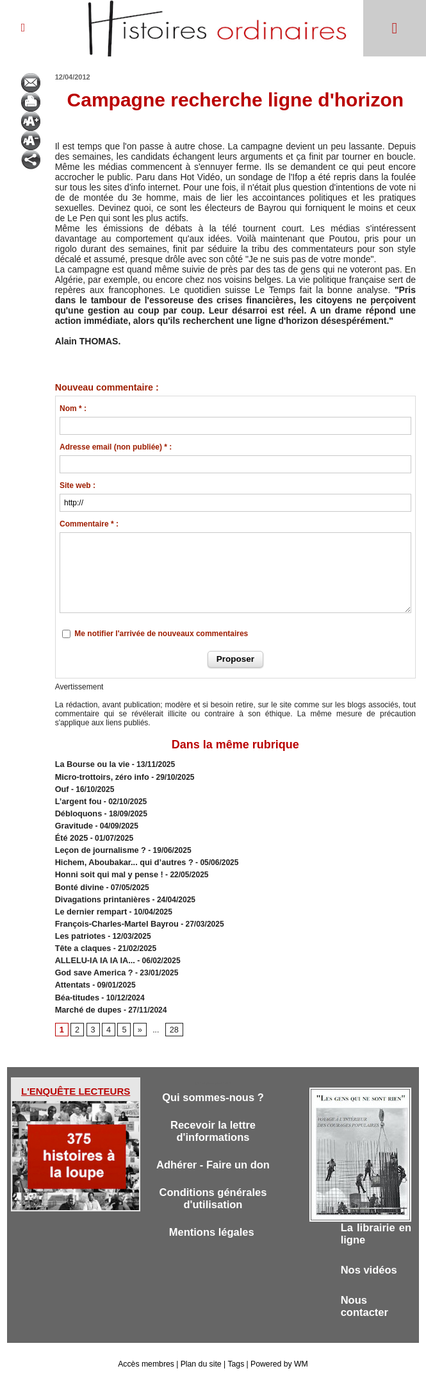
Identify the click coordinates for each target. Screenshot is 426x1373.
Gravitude (73, 821)
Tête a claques (81, 936)
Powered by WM (278, 1352)
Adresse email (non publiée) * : (116, 446)
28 (172, 1014)
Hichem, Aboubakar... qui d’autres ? (120, 856)
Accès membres (147, 1352)
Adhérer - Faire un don (212, 1152)
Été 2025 (70, 833)
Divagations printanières (100, 890)
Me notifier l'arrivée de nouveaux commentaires (161, 633)
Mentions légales (213, 1221)
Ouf (62, 786)
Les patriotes (79, 925)
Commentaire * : (89, 523)
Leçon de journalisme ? (98, 844)
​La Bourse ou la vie (90, 763)
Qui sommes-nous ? (213, 1083)
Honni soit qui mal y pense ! (106, 867)
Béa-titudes (76, 983)
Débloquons (77, 809)
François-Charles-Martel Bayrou (113, 913)
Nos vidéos (370, 1257)
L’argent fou (77, 798)
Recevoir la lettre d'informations (213, 1117)
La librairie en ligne (376, 1219)
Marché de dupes (86, 994)
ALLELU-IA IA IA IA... (93, 948)
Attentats (71, 971)
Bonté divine (78, 879)
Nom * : (73, 408)
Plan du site (201, 1352)
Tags (235, 1352)
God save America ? (92, 960)
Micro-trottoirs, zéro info (99, 775)
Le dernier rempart (89, 902)
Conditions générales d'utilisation (213, 1186)
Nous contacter (365, 1293)
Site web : (77, 485)
